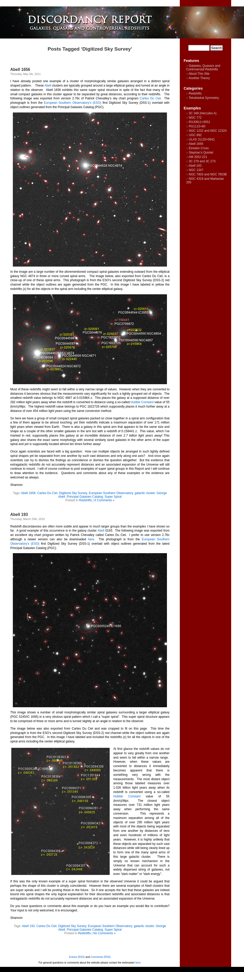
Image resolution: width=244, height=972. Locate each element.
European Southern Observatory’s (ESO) (72, 103)
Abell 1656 (20, 69)
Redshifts (85, 500)
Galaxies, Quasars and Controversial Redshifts (203, 67)
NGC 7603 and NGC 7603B (208, 174)
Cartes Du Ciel (150, 98)
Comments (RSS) (101, 957)
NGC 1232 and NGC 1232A (208, 131)
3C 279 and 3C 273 (202, 161)
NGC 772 (195, 117)
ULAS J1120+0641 (202, 139)
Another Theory (199, 78)
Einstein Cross (199, 148)
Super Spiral (113, 496)
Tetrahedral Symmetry (204, 98)
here (91, 539)
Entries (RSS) (77, 957)
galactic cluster (145, 493)
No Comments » (104, 933)
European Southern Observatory (111, 493)
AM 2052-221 (198, 157)
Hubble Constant (141, 402)
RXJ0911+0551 (199, 122)
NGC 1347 (196, 170)
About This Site (199, 74)
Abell (47, 85)
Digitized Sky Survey (73, 493)
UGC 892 (195, 135)
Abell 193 (19, 514)
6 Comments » (105, 500)
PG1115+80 (197, 126)
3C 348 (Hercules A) (203, 113)
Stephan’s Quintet (201, 152)
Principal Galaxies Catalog (85, 496)
